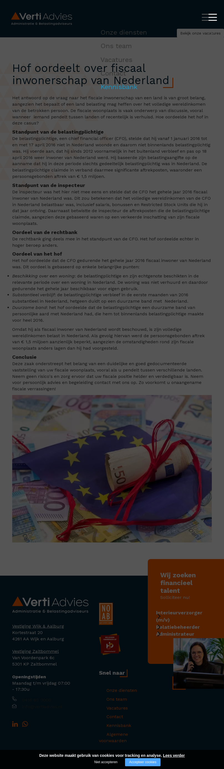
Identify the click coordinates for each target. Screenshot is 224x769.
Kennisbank (111, 721)
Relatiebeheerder (185, 630)
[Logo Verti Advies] (41, 18)
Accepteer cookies (142, 762)
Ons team (109, 698)
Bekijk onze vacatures (174, 37)
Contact (107, 713)
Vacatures (109, 705)
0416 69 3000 (37, 700)
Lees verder (174, 755)
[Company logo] (50, 604)
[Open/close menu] (206, 17)
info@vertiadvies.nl (44, 707)
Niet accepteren (106, 762)
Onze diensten (114, 690)
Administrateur (182, 640)
